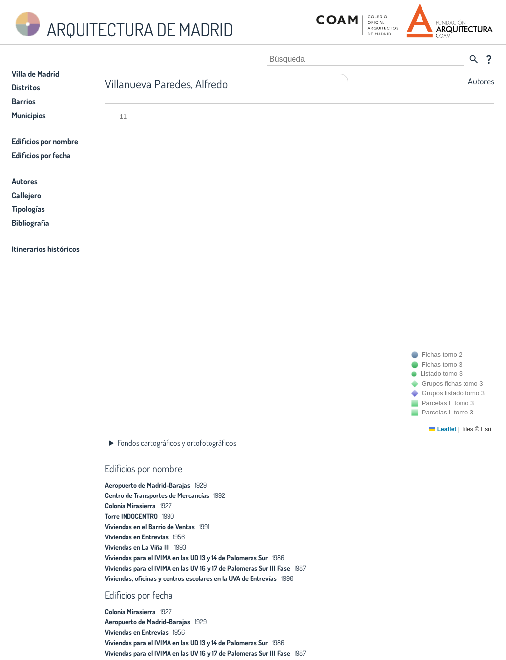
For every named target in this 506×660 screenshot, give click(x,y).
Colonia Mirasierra (130, 505)
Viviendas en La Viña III (137, 547)
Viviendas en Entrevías (137, 537)
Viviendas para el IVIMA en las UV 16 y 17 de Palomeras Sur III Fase (198, 568)
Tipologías (28, 209)
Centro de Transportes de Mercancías (157, 495)
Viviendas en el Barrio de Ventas (150, 526)
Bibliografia (30, 223)
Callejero (26, 195)
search (473, 59)
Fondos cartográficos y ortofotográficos (177, 443)
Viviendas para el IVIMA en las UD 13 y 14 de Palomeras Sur (187, 557)
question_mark (488, 59)
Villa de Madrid (35, 74)
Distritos (26, 87)
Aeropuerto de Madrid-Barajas (147, 485)
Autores (25, 181)
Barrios (24, 101)
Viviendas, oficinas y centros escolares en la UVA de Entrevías (191, 578)
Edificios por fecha (41, 155)
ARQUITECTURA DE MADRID (122, 25)
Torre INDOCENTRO (131, 516)
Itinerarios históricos (46, 249)
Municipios (29, 115)
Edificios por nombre (45, 141)
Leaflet (442, 429)
